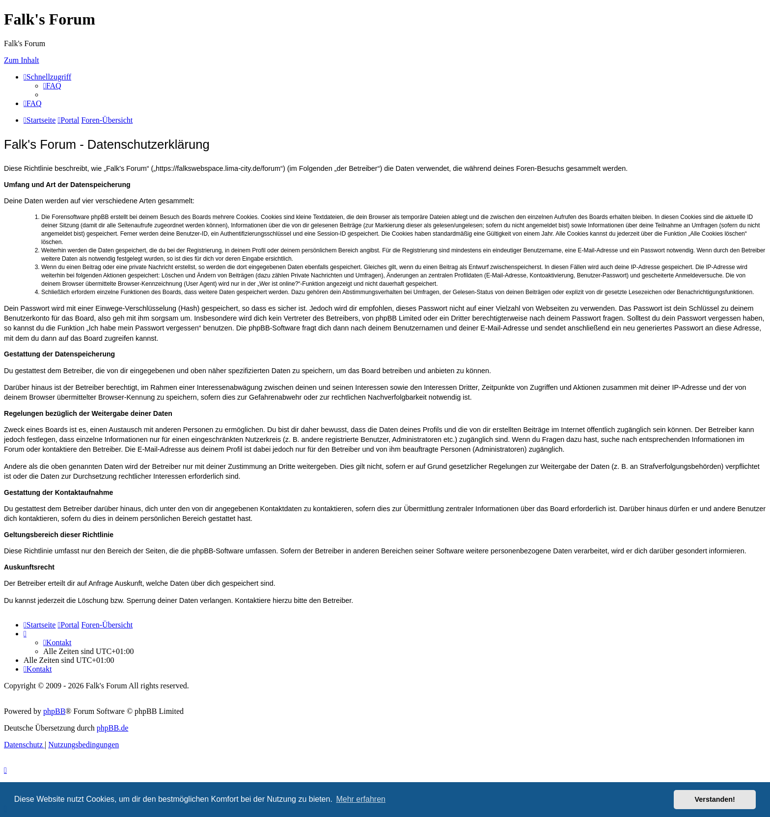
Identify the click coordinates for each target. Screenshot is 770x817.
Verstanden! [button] (715, 799)
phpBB (54, 711)
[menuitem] (52, 86)
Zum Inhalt (21, 60)
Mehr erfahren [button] (360, 799)
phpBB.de (112, 728)
